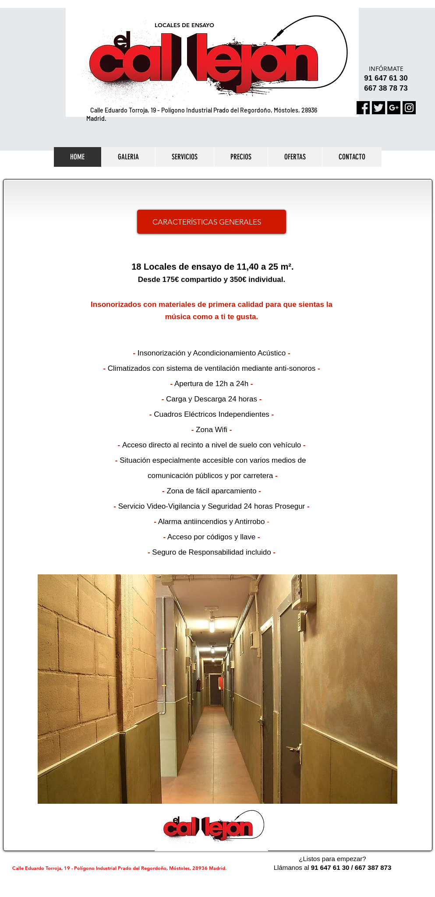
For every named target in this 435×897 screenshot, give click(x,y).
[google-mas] (393, 107)
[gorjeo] (378, 107)
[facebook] (363, 107)
